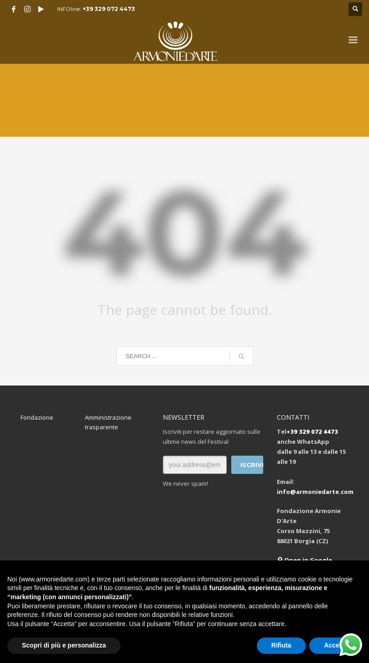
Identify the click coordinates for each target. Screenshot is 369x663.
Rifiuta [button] (281, 645)
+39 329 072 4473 (109, 8)
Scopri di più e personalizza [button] (64, 645)
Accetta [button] (335, 645)
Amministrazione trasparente (108, 422)
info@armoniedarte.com (315, 492)
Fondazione (37, 417)
